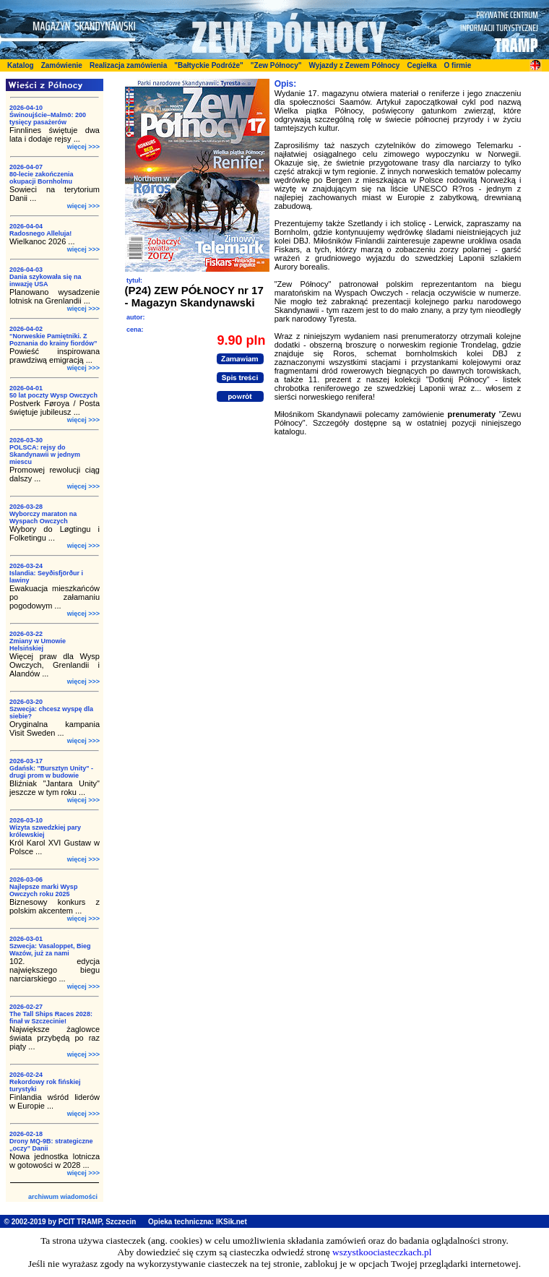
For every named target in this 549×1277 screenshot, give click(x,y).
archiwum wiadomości (63, 1196)
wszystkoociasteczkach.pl (381, 1252)
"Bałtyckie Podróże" (208, 65)
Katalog (20, 65)
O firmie (458, 65)
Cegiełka (421, 65)
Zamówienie (61, 65)
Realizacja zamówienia (128, 65)
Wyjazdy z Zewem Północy (353, 65)
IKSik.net (231, 1222)
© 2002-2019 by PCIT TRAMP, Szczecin (70, 1222)
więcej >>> (83, 146)
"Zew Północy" (276, 65)
